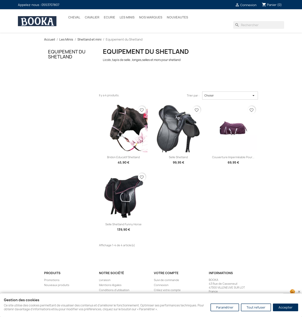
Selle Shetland (178, 157)
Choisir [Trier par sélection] (230, 95)
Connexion (161, 285)
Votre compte (166, 273)
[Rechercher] (258, 25)
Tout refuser (256, 307)
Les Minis (127, 17)
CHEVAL (74, 17)
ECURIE (109, 17)
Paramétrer (224, 307)
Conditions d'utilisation (114, 290)
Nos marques (150, 17)
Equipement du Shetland (67, 54)
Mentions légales (110, 285)
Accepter (286, 307)
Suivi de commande (166, 280)
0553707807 (50, 5)
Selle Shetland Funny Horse (123, 224)
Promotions (52, 280)
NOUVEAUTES (177, 17)
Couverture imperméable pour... (233, 157)
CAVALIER (92, 17)
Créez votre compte (167, 290)
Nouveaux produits (56, 285)
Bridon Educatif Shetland (123, 157)
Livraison (105, 280)
